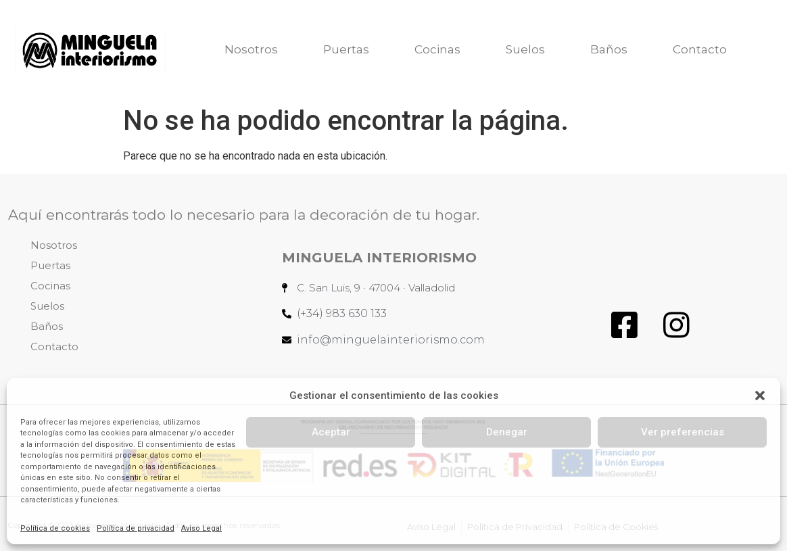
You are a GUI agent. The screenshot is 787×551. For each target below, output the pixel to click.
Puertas (346, 49)
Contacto (700, 49)
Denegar (506, 432)
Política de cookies (55, 528)
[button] (760, 395)
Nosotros (251, 49)
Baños (608, 49)
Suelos (525, 49)
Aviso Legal (201, 528)
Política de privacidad (135, 528)
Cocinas (437, 49)
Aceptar (331, 432)
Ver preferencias (682, 432)
